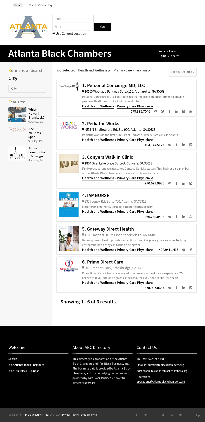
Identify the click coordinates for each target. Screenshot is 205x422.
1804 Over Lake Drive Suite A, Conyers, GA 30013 (117, 163)
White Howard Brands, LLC (36, 113)
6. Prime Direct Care (102, 262)
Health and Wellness (98, 106)
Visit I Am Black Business (23, 371)
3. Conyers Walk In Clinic (107, 157)
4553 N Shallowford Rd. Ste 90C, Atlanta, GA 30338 (118, 129)
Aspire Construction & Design (36, 152)
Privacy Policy (70, 414)
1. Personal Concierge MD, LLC (113, 85)
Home (162, 56)
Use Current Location (69, 33)
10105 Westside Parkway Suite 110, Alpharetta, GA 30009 (123, 91)
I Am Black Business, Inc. (36, 414)
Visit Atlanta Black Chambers (26, 365)
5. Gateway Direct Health (108, 229)
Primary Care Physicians (135, 106)
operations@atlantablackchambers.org (161, 381)
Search (12, 359)
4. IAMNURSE (95, 195)
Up (198, 415)
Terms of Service (88, 414)
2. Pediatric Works (100, 123)
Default (182, 72)
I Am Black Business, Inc (113, 364)
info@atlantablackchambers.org (164, 365)
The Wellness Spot (34, 133)
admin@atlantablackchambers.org (166, 371)
